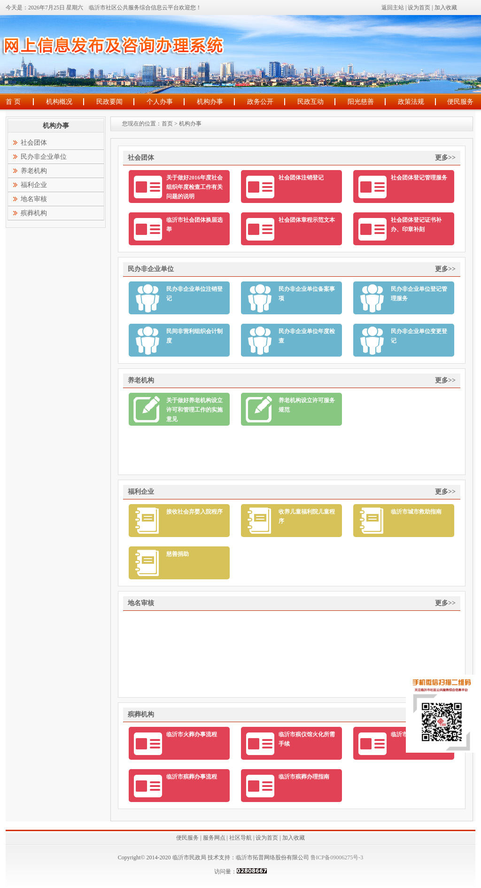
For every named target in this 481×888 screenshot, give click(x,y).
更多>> (445, 157)
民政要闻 (109, 101)
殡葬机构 (34, 213)
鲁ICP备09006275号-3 (336, 857)
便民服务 (460, 101)
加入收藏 (445, 7)
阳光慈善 (361, 101)
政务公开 (260, 101)
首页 (167, 123)
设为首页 (419, 7)
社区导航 (240, 837)
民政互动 (310, 101)
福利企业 (34, 184)
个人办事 (160, 101)
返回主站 (392, 7)
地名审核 (34, 199)
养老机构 (34, 170)
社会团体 (34, 142)
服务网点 (214, 837)
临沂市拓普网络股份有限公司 (272, 857)
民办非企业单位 (44, 156)
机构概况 (59, 101)
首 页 (13, 101)
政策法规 (411, 101)
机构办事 (210, 101)
